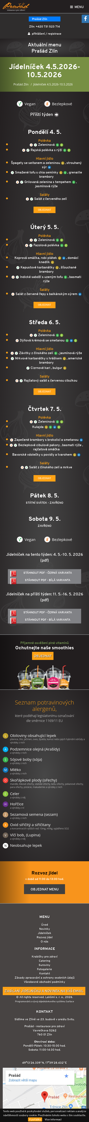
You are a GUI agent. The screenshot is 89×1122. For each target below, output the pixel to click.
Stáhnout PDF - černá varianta (41, 573)
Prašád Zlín (39, 19)
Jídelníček (44, 933)
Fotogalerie (44, 969)
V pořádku (35, 1119)
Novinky (44, 929)
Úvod (44, 925)
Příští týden (44, 114)
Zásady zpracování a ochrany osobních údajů (45, 978)
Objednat (44, 209)
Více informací (53, 1119)
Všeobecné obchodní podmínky (44, 982)
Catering (44, 961)
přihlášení (38, 34)
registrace (54, 34)
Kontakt (44, 973)
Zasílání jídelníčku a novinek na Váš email (44, 991)
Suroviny (44, 965)
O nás (44, 941)
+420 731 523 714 (48, 26)
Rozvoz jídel (45, 937)
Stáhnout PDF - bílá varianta (40, 581)
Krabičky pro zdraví (45, 956)
